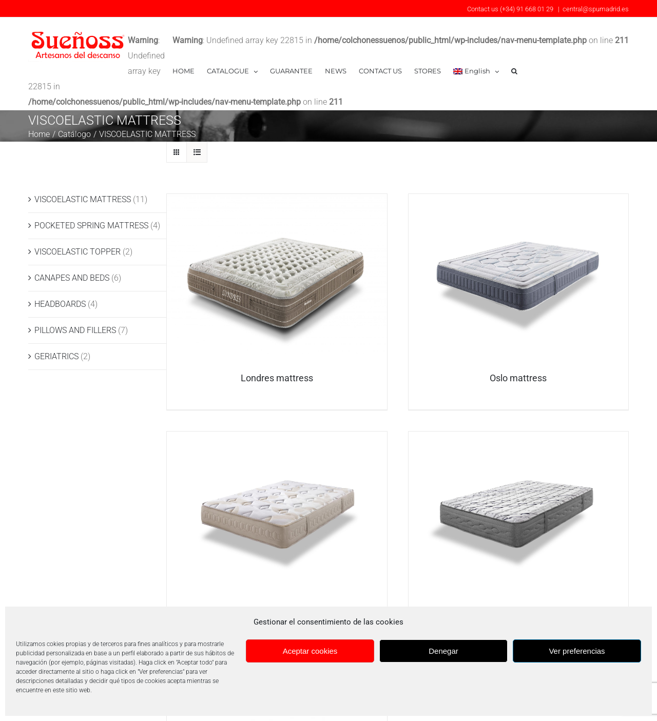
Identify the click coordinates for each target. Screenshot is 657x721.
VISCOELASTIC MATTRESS (82, 183)
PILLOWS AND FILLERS (75, 314)
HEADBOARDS (60, 288)
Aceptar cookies (310, 651)
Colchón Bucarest (518, 600)
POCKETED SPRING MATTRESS (91, 210)
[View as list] (197, 136)
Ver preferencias (577, 651)
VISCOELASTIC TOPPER (77, 236)
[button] (514, 71)
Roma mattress (276, 600)
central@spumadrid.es (596, 9)
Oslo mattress (518, 362)
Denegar (443, 651)
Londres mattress (277, 362)
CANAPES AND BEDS (71, 262)
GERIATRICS (56, 340)
